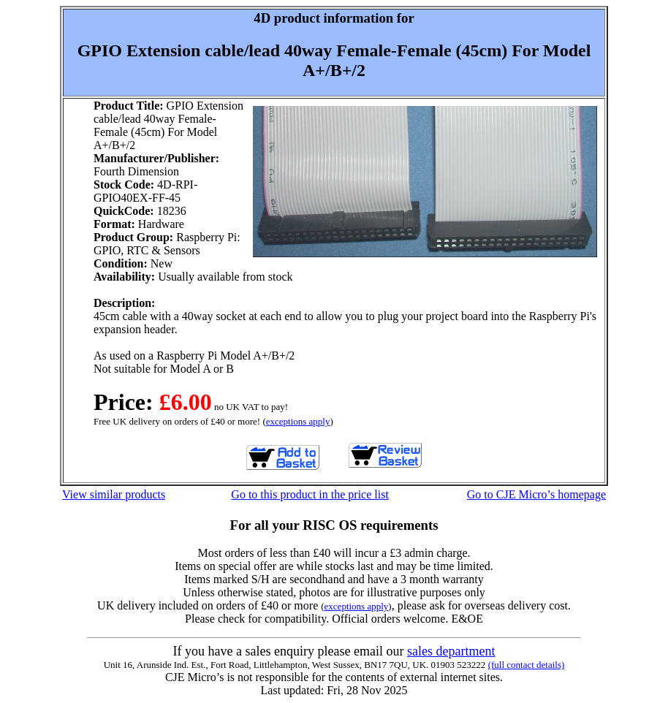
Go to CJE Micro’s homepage (536, 494)
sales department (451, 651)
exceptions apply (298, 421)
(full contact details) (526, 664)
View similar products (113, 494)
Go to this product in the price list (310, 494)
